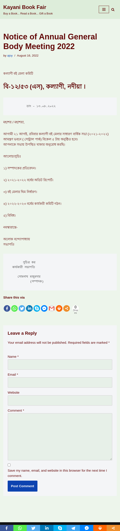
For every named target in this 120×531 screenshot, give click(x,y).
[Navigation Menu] (104, 9)
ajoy (10, 55)
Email (13, 374)
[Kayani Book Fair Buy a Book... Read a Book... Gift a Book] (28, 9)
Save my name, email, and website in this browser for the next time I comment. (57, 473)
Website (13, 392)
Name (13, 356)
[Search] (113, 9)
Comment (16, 410)
